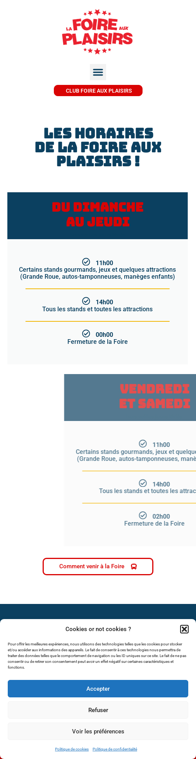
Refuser (98, 710)
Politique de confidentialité (115, 749)
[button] (184, 629)
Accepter (98, 688)
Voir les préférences (98, 731)
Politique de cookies (72, 749)
